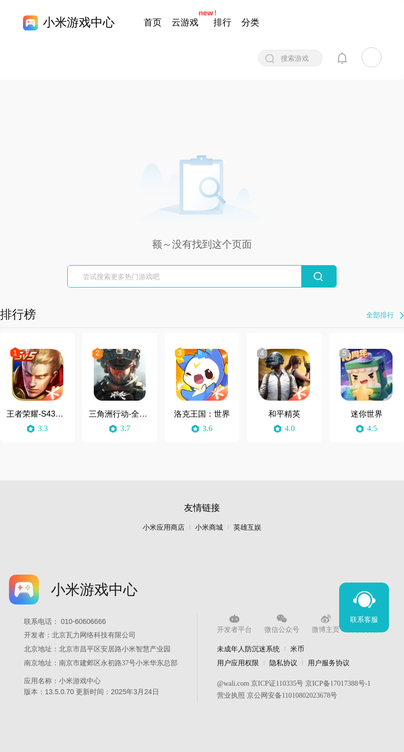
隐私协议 (283, 663)
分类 (250, 22)
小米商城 (209, 527)
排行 (222, 22)
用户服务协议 (329, 663)
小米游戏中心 (79, 22)
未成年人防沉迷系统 (248, 649)
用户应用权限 (238, 663)
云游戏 (185, 22)
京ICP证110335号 (277, 683)
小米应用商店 (164, 527)
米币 (297, 649)
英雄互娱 (247, 527)
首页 (153, 22)
